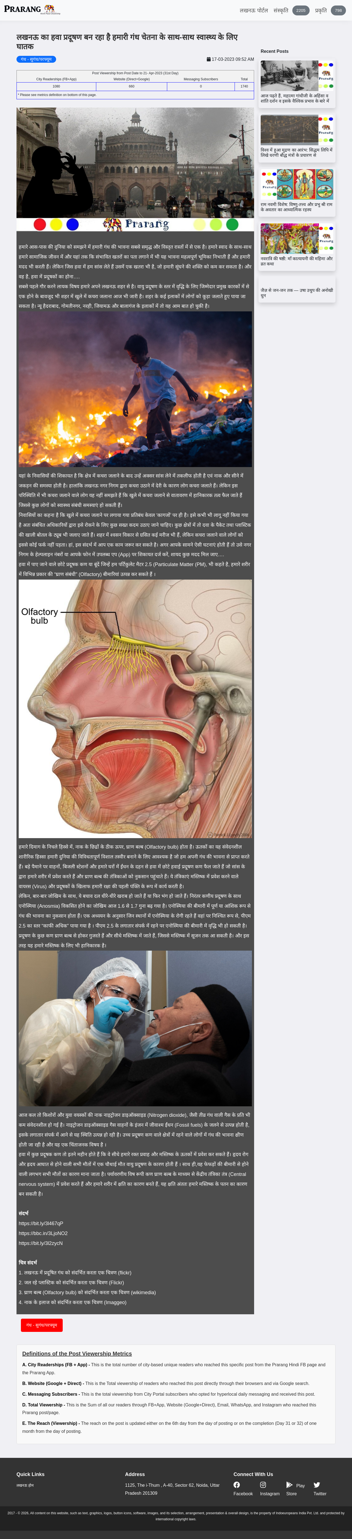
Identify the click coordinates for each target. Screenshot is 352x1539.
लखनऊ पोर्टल (254, 10)
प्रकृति (330, 10)
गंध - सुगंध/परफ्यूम (41, 1325)
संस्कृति (292, 10)
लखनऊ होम (25, 1485)
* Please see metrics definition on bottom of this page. (57, 95)
